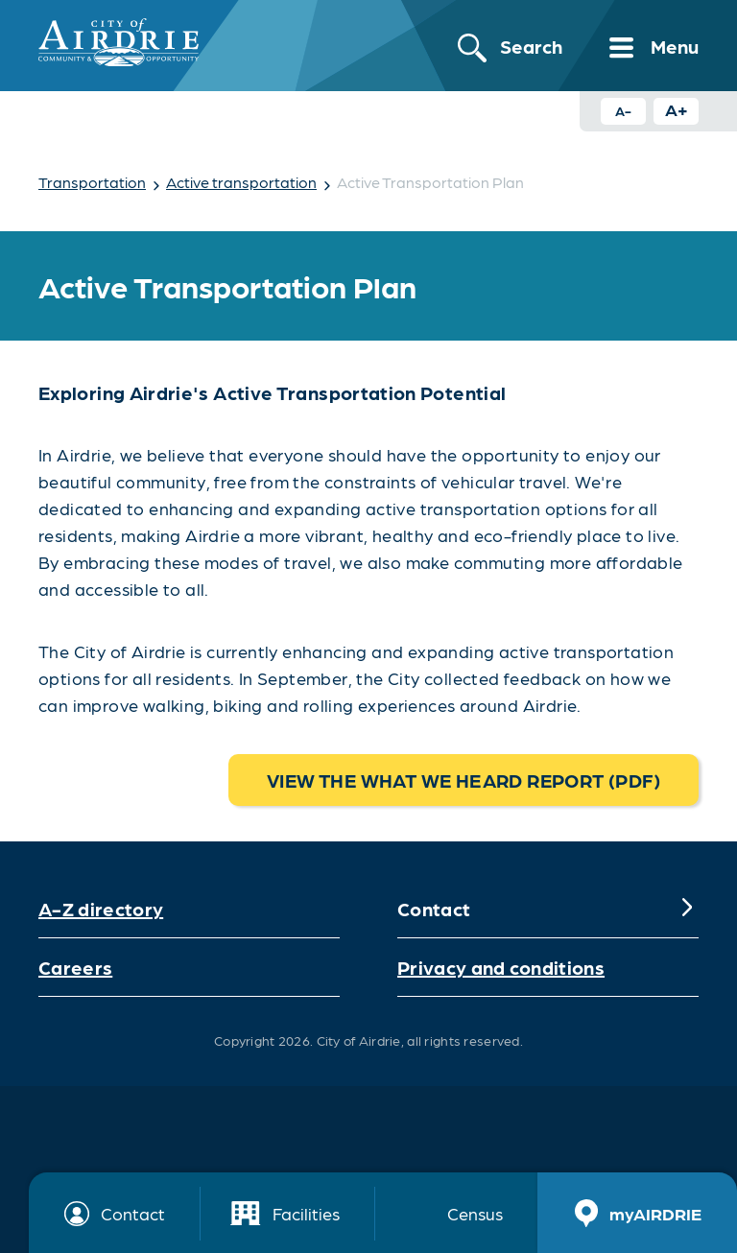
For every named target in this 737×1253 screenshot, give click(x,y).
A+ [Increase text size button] (676, 109)
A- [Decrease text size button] (623, 110)
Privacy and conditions (501, 967)
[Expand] (687, 908)
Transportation (92, 182)
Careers (75, 967)
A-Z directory (100, 908)
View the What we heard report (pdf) (463, 780)
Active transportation (241, 182)
